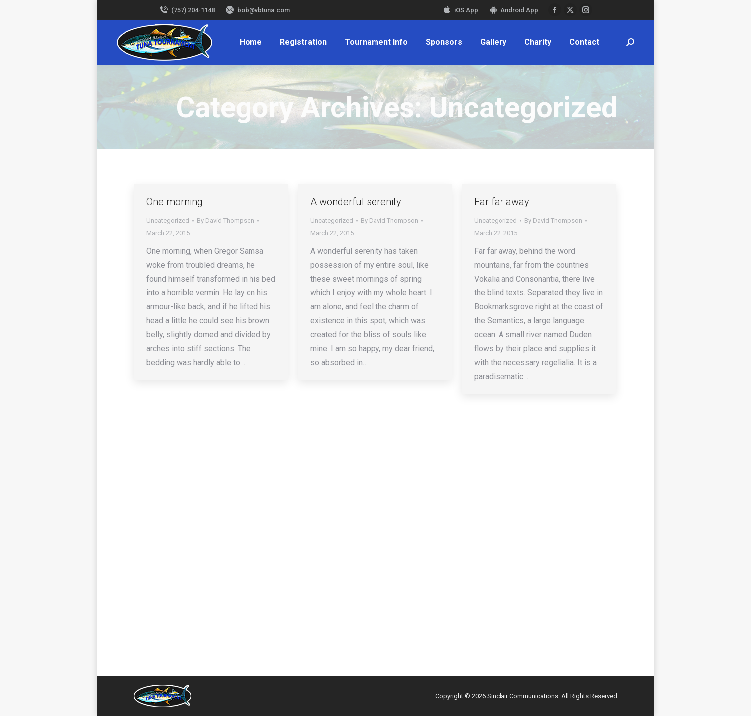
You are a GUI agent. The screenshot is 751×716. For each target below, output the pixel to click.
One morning (174, 202)
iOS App (460, 10)
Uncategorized (167, 220)
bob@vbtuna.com (257, 10)
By (225, 220)
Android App (513, 10)
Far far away (501, 202)
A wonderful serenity (355, 202)
